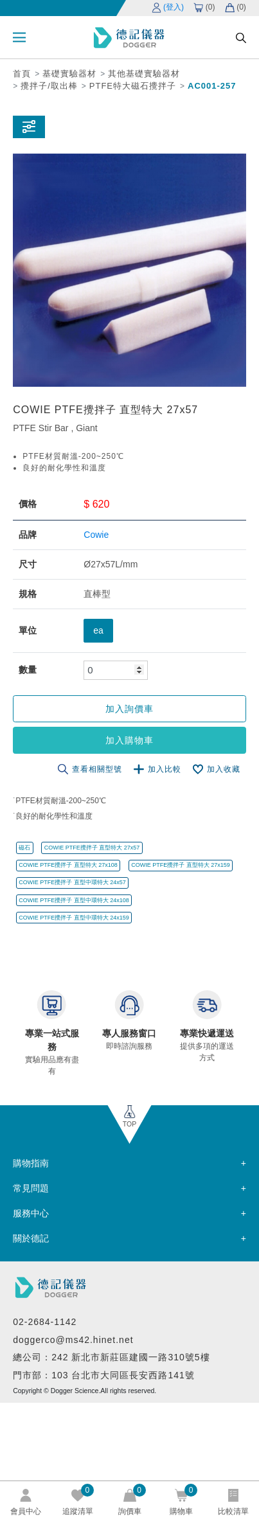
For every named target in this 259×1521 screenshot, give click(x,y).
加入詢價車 (129, 709)
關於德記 (31, 1238)
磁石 (24, 847)
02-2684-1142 (44, 1322)
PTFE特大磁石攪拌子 (132, 86)
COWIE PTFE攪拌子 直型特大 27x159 (180, 865)
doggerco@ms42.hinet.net (73, 1340)
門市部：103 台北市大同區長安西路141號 (104, 1375)
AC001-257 (212, 86)
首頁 (22, 73)
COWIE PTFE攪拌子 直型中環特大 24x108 (74, 900)
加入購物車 (129, 740)
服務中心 (31, 1213)
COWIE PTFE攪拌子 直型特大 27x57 (92, 847)
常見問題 (31, 1188)
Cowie (96, 534)
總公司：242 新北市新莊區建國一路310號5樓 (111, 1357)
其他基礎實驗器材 (144, 73)
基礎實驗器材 (69, 73)
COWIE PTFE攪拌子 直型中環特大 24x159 (74, 917)
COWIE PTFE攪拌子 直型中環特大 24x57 (72, 882)
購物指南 (31, 1163)
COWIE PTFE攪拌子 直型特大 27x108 (68, 865)
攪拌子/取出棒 (49, 86)
